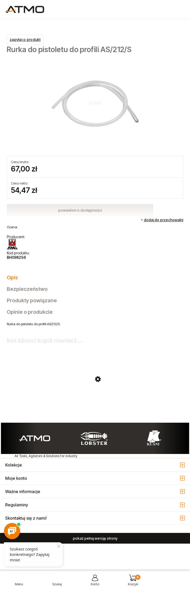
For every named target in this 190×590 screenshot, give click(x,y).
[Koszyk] (133, 582)
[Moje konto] (95, 582)
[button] (19, 582)
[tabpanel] (95, 324)
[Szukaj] (57, 582)
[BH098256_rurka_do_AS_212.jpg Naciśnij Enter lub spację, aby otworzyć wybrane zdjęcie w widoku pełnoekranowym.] (95, 102)
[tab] (95, 277)
